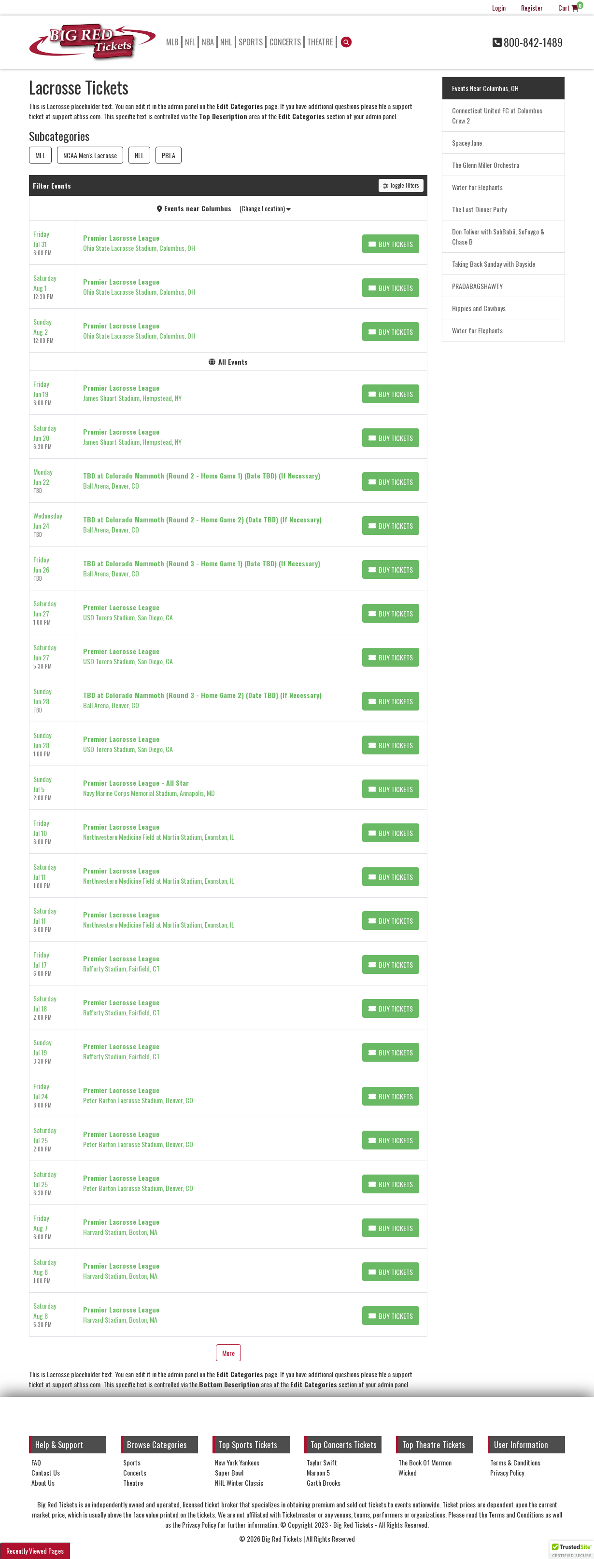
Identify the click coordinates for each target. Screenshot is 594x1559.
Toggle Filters (401, 185)
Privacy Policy (507, 1472)
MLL (40, 155)
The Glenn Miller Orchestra (485, 165)
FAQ (36, 1462)
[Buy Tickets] (390, 243)
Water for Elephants (477, 187)
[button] (346, 42)
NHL (226, 42)
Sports (251, 42)
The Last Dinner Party (479, 209)
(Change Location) (265, 208)
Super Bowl (229, 1472)
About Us (43, 1482)
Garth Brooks (323, 1482)
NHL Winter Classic (239, 1482)
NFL (190, 42)
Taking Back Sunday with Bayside (493, 264)
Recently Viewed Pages (35, 1550)
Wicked (407, 1472)
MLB (172, 42)
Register (532, 7)
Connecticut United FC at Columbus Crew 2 (497, 115)
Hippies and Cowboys (479, 308)
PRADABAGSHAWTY (477, 286)
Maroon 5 (318, 1472)
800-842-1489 (528, 42)
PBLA (168, 155)
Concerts (285, 42)
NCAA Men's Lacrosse (90, 155)
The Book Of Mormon (425, 1462)
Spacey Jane (467, 142)
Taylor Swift (322, 1462)
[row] (228, 243)
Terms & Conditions (515, 1462)
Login (499, 7)
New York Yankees (237, 1462)
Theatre (320, 42)
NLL (139, 155)
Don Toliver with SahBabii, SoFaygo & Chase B (498, 236)
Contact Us (45, 1472)
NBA (208, 42)
